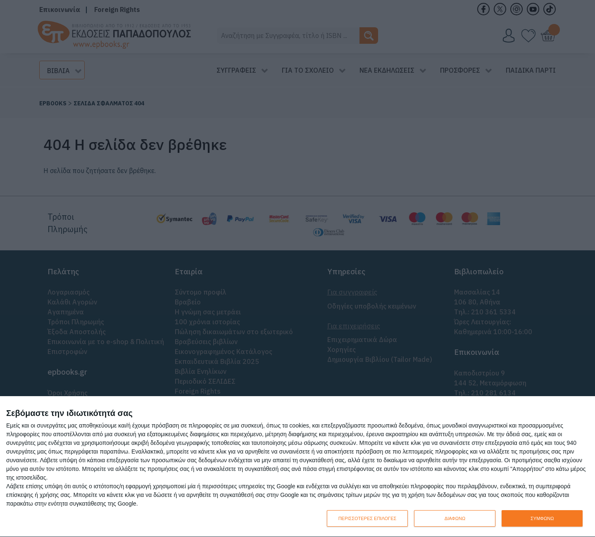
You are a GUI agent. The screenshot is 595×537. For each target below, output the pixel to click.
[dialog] (297, 467)
